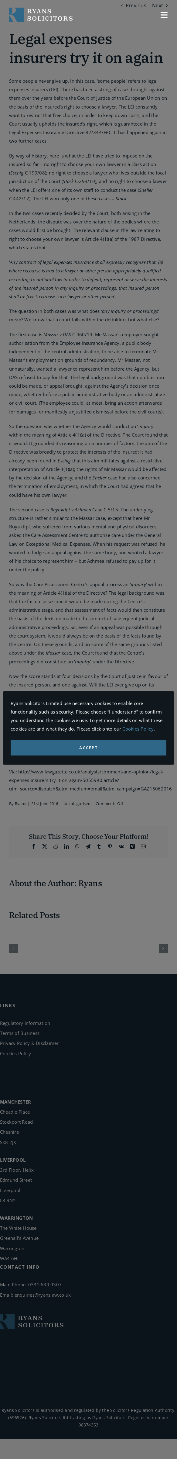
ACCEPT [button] (88, 747)
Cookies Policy (137, 729)
